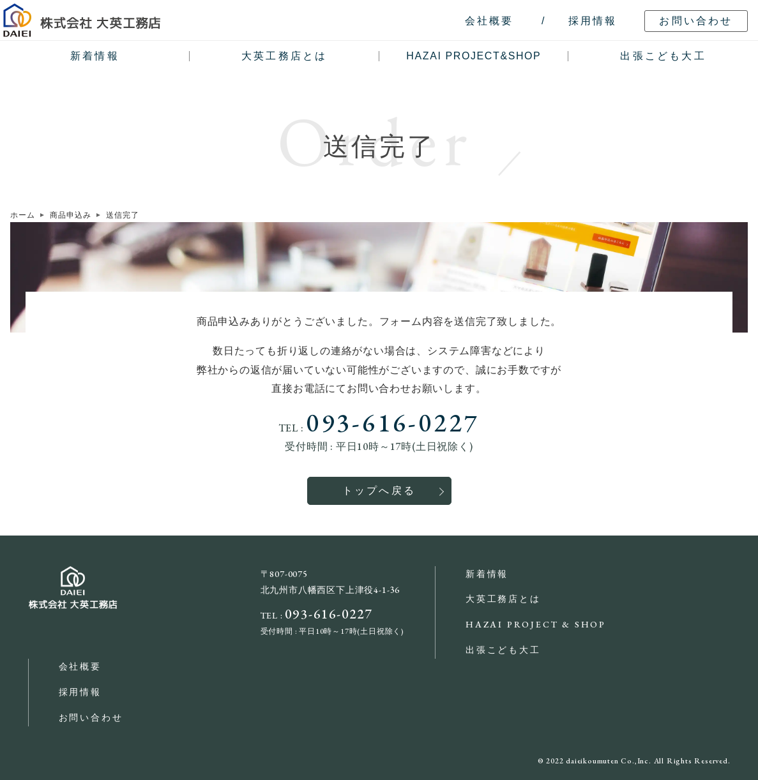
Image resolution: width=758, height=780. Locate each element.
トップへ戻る (379, 490)
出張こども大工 (663, 55)
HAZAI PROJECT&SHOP (473, 55)
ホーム (22, 215)
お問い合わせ (91, 717)
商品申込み (70, 215)
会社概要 (80, 666)
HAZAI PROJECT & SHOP (536, 624)
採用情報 (80, 692)
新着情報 (94, 55)
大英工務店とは (284, 55)
